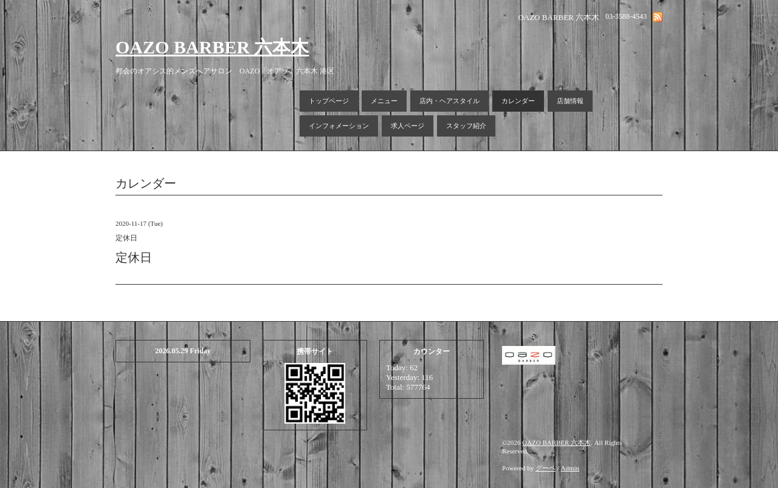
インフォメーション (339, 125)
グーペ (545, 468)
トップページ (329, 100)
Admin (570, 468)
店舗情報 (570, 100)
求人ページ (407, 125)
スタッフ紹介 (466, 125)
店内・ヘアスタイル (449, 100)
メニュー (384, 100)
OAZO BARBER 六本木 (212, 47)
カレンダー (518, 100)
